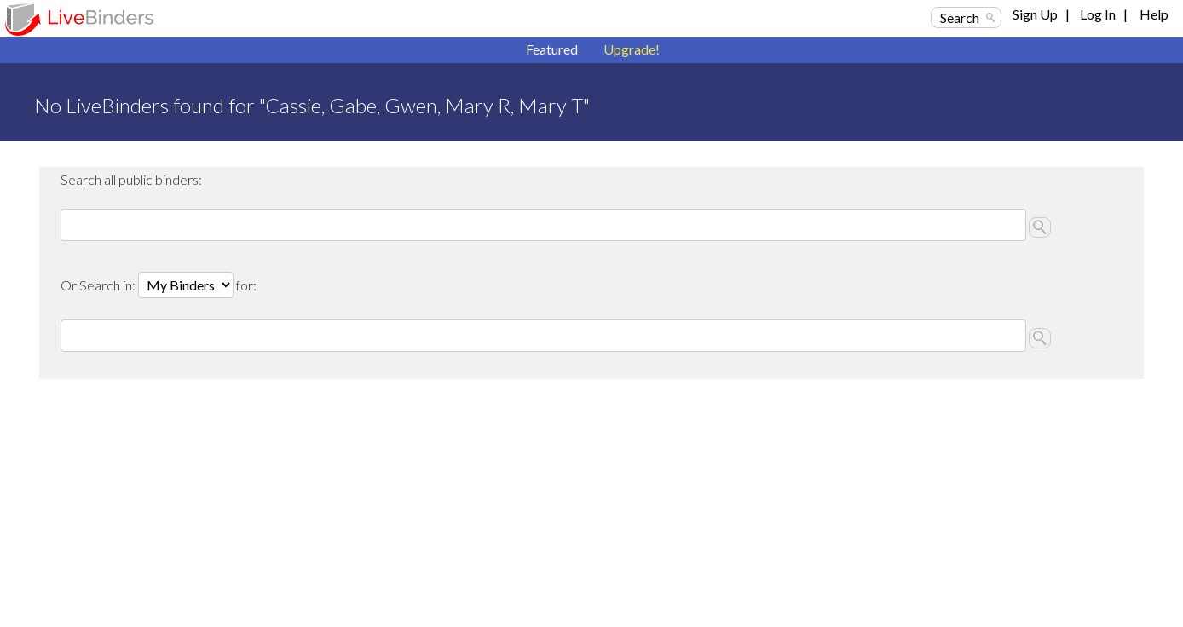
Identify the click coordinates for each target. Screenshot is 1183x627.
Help (1154, 14)
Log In (1098, 14)
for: (246, 285)
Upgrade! (631, 49)
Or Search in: (99, 285)
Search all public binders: (131, 179)
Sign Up (1035, 14)
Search (959, 17)
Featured (552, 49)
